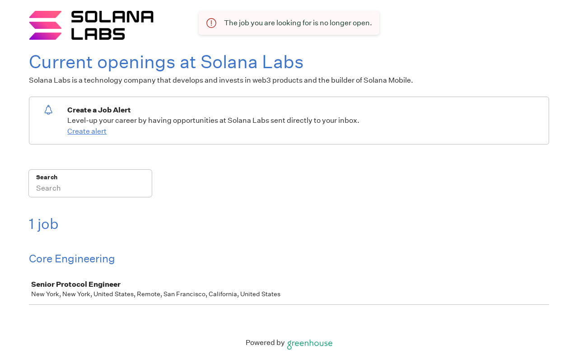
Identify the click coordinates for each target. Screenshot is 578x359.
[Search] (90, 189)
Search (46, 177)
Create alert (87, 131)
